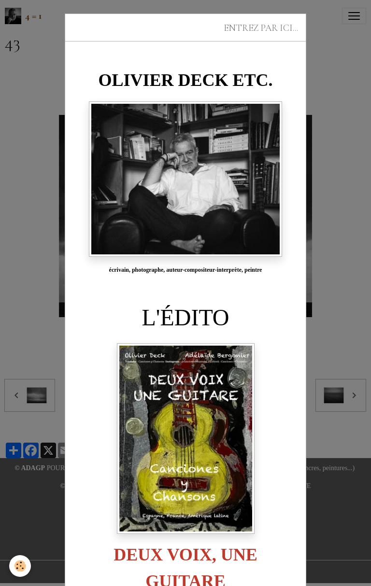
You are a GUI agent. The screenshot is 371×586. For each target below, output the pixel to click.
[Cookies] (20, 566)
